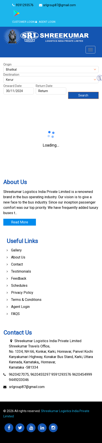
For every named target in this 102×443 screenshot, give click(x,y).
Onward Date (12, 85)
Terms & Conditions (26, 300)
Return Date (44, 85)
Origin (7, 64)
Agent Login (45, 21)
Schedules (19, 285)
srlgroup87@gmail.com (27, 387)
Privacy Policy (22, 292)
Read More (19, 222)
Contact (17, 264)
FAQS (15, 314)
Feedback (18, 278)
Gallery (16, 250)
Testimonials (21, 271)
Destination (11, 74)
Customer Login (23, 21)
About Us (18, 257)
